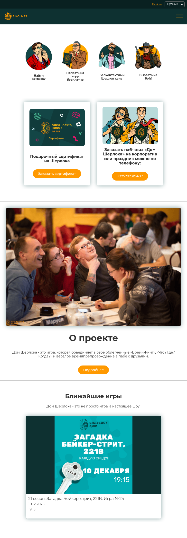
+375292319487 (130, 176)
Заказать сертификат (57, 174)
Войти (157, 4)
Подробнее (93, 370)
